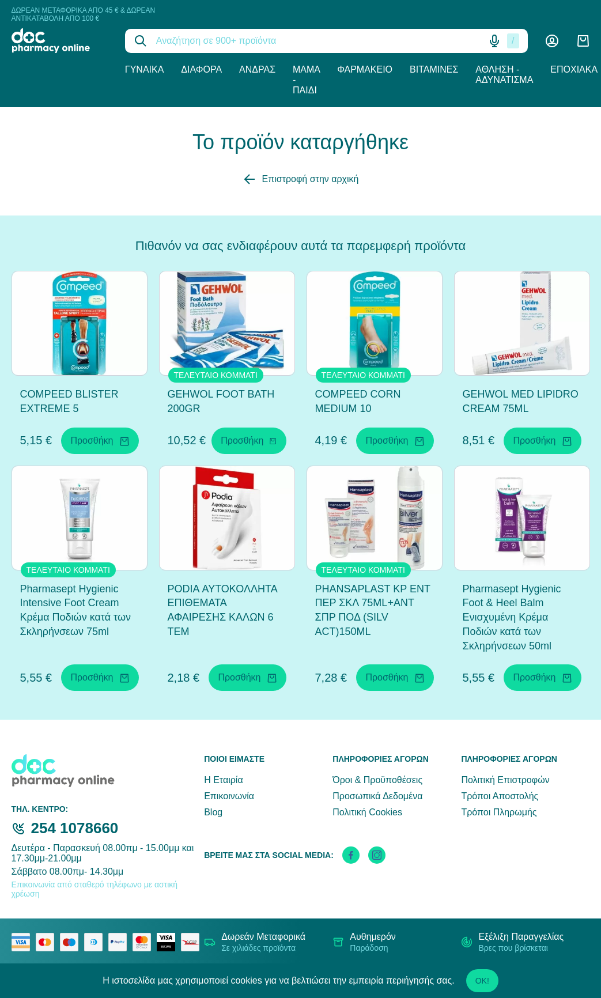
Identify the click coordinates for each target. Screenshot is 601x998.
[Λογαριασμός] (552, 41)
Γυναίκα (144, 69)
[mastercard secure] (145, 942)
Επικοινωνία (229, 796)
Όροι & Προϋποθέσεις (377, 780)
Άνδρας (257, 69)
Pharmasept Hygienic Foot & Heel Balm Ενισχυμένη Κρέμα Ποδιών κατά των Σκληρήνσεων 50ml (512, 617)
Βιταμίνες (434, 69)
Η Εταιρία (223, 780)
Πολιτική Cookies (367, 812)
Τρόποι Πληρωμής (498, 812)
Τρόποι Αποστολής (499, 796)
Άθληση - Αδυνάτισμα (504, 75)
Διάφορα (201, 69)
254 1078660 (75, 828)
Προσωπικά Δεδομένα (377, 796)
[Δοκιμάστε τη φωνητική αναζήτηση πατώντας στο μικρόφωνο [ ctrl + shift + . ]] (494, 41)
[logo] (60, 40)
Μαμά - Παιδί (306, 80)
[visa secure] (169, 942)
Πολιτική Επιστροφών (505, 780)
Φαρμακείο (364, 69)
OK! (482, 980)
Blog (213, 812)
